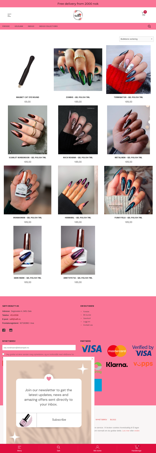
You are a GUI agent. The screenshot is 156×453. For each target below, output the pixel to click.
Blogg (113, 420)
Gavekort (87, 319)
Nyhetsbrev (101, 420)
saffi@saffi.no (15, 320)
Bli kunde (87, 315)
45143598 (14, 316)
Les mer (125, 431)
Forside (86, 312)
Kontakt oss (88, 325)
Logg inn (86, 322)
